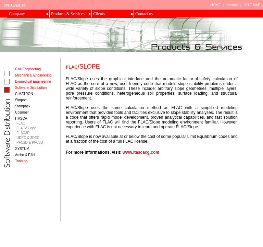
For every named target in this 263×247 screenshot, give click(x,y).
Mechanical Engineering (33, 75)
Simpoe (21, 100)
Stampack (22, 106)
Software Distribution (31, 88)
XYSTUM (22, 149)
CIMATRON (24, 94)
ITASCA (21, 118)
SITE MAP (252, 5)
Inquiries (232, 5)
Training (21, 161)
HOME (216, 5)
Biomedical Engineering (33, 81)
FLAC (20, 123)
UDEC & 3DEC (27, 138)
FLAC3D (22, 133)
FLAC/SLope (26, 128)
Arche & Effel (25, 155)
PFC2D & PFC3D (29, 142)
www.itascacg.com (141, 152)
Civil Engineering (28, 69)
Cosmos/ (21, 112)
